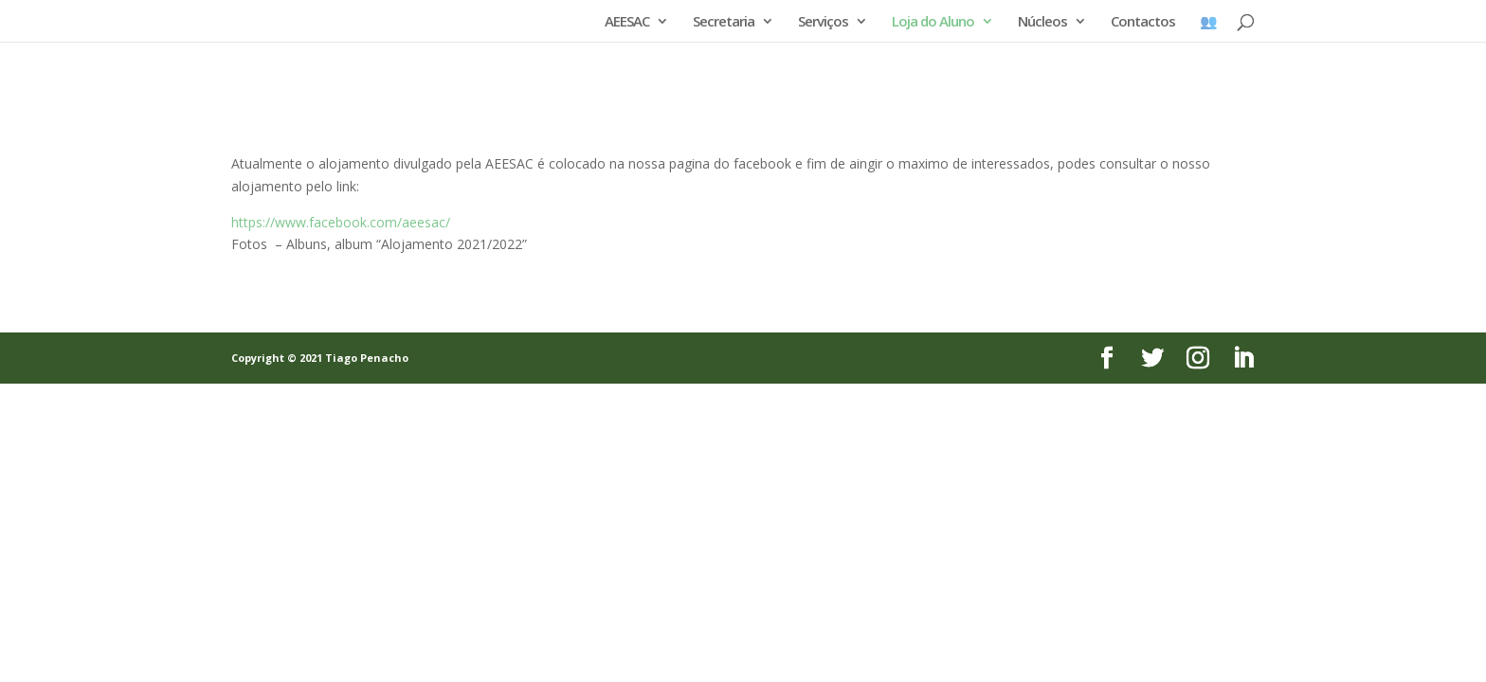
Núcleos (1042, 22)
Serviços (823, 22)
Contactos (1143, 22)
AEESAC (627, 22)
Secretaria (723, 22)
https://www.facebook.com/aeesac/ (340, 222)
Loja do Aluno (933, 22)
